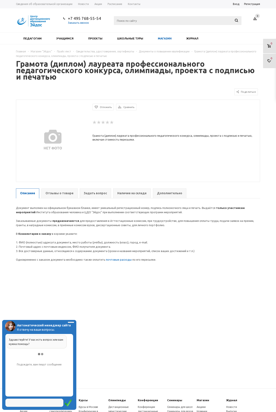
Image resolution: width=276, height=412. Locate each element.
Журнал (192, 38)
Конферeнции (148, 400)
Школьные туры (130, 38)
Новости (231, 407)
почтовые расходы (119, 259)
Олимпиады (117, 400)
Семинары (174, 400)
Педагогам (32, 38)
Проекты (95, 38)
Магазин (165, 38)
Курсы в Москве (88, 407)
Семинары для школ (180, 407)
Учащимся (65, 38)
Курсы (83, 400)
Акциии (201, 407)
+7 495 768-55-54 (84, 18)
